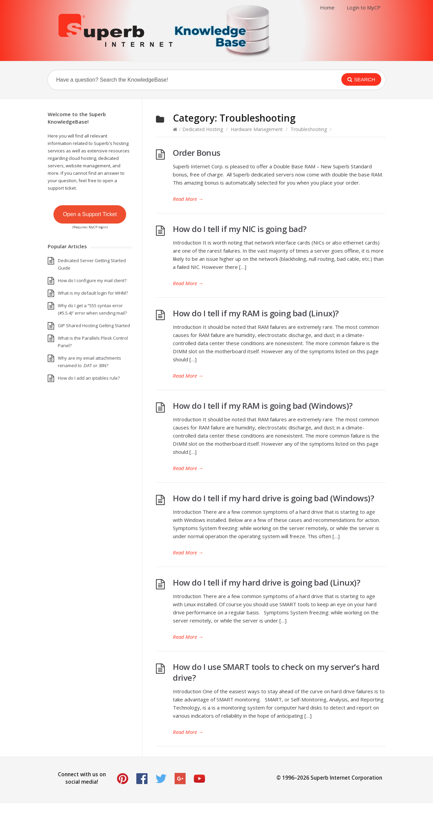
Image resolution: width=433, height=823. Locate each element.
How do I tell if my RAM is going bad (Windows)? (262, 405)
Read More (188, 198)
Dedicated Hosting (202, 129)
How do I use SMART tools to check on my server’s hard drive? (276, 672)
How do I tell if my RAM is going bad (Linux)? (256, 313)
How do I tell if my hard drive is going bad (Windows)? (273, 498)
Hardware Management (257, 129)
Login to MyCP (364, 7)
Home (327, 7)
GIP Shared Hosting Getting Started (94, 325)
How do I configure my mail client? (92, 280)
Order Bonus (197, 152)
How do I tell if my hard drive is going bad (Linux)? (266, 582)
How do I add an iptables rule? (89, 378)
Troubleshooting (309, 129)
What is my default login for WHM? (93, 293)
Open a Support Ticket (90, 214)
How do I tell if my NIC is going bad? (239, 228)
